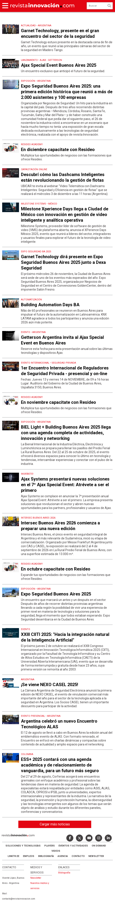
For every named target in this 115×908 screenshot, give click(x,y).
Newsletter (96, 856)
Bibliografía (46, 856)
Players (49, 845)
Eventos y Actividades (73, 845)
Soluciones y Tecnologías (23, 845)
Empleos (28, 856)
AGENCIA (63, 856)
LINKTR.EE (13, 856)
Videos (55, 851)
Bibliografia (64, 872)
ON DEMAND (99, 845)
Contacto (78, 856)
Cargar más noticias (55, 824)
